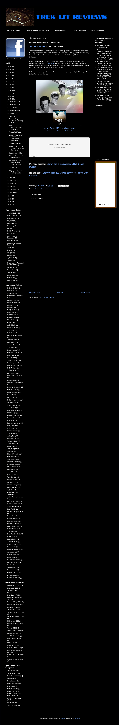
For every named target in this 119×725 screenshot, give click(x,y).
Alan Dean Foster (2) (14, 373)
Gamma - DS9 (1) (13, 645)
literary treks (39, 189)
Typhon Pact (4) (12, 258)
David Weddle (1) (13, 557)
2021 (10, 81)
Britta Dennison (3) (13, 342)
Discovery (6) (11, 226)
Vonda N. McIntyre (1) (14, 462)
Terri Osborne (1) (13, 477)
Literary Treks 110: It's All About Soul (16, 157)
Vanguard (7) (11, 252)
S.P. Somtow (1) (12, 531)
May (11, 180)
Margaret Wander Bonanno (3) (13, 306)
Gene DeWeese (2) (13, 345)
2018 (10, 90)
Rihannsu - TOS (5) (13, 588)
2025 (10, 69)
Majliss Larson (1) (13, 438)
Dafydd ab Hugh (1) (13, 288)
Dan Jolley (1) (12, 420)
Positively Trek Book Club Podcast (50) (14, 694)
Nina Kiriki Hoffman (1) (15, 410)
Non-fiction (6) (12, 686)
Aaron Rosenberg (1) (14, 506)
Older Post (85, 293)
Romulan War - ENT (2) (15, 648)
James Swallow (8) (13, 541)
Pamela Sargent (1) (13, 518)
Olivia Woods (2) (12, 565)
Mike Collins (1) (12, 320)
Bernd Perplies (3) (13, 487)
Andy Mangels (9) (13, 449)
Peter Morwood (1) (13, 469)
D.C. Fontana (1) (13, 368)
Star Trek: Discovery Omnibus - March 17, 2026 (104, 47)
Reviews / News (13, 31)
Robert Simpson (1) (13, 529)
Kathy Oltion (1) (12, 474)
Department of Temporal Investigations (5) (15, 264)
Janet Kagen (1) (12, 428)
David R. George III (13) (15, 387)
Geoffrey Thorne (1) (14, 544)
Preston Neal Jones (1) (15, 423)
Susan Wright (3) (13, 567)
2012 (10, 202)
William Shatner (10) (14, 524)
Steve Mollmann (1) (13, 467)
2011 (10, 205)
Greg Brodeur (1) (13, 310)
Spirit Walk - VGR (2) (14, 633)
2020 (10, 84)
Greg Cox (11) (12, 322)
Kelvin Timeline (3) (13, 231)
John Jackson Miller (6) (15, 464)
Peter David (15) (12, 333)
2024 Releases (61, 31)
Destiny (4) (11, 250)
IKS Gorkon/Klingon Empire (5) (14, 244)
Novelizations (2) (13, 681)
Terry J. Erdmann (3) (14, 360)
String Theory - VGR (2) (15, 630)
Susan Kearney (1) (13, 431)
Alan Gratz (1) (12, 397)
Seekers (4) (11, 255)
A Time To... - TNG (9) (14, 636)
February (13, 189)
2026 (10, 67)
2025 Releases (79, 31)
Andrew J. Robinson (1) (15, 501)
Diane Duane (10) (13, 355)
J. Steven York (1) (13, 575)
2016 (10, 96)
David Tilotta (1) (12, 547)
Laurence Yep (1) (13, 570)
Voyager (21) (11, 221)
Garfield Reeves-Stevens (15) (13, 493)
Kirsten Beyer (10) (13, 300)
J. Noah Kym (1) (12, 433)
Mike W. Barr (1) (12, 290)
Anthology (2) (11, 678)
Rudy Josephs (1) (13, 426)
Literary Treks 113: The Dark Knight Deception (15, 127)
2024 (10, 72)
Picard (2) (10, 228)
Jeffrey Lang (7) (12, 436)
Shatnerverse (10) (13, 272)
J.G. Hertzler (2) (12, 408)
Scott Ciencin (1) (12, 315)
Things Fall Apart (15, 132)
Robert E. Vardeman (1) (15, 549)
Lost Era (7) (11, 233)
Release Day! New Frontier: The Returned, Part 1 (15, 162)
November (13, 104)
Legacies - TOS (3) (13, 607)
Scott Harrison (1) (13, 402)
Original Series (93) (13, 213)
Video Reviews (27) (13, 673)
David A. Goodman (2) (14, 392)
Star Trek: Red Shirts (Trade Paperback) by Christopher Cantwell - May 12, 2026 (104, 90)
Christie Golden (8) (13, 389)
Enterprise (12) (12, 223)
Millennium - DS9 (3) (14, 621)
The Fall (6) (11, 260)
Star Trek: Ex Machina (37, 46)
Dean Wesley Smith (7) (15, 534)
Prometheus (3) (12, 270)
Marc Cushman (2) (13, 327)
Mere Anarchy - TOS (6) (15, 604)
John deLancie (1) (13, 340)
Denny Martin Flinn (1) (14, 365)
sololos (63, 718)
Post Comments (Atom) (46, 297)
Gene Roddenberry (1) (14, 504)
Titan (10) (10, 247)
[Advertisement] (59, 272)
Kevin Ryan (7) (12, 516)
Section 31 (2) (12, 267)
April (11, 183)
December (13, 101)
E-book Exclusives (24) (15, 676)
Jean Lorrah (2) (12, 443)
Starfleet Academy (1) (14, 280)
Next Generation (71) (14, 215)
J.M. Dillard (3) (12, 347)
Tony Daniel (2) (12, 330)
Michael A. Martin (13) (14, 454)
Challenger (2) (12, 278)
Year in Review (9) (13, 705)
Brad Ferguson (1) (13, 363)
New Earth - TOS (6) (14, 595)
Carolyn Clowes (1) (13, 317)
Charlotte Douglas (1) (14, 352)
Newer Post (34, 293)
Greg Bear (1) (12, 293)
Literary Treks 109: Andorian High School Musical (15, 172)
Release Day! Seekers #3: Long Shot (16, 120)
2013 (10, 199)
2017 (10, 93)
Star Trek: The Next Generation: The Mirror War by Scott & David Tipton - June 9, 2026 (104, 98)
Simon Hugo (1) (12, 413)
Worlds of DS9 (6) (13, 628)
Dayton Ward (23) (13, 554)
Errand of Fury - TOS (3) (15, 602)
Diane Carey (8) (12, 312)
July (11, 116)
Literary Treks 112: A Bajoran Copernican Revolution (16, 137)
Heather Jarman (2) (13, 418)
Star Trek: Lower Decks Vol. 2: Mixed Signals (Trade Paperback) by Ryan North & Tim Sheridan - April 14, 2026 (105, 55)
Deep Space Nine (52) (14, 218)
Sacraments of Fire (15, 153)
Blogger (77, 718)
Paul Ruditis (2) (12, 509)
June (11, 177)
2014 (10, 196)
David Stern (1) (12, 536)
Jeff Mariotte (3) (12, 451)
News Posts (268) (13, 691)
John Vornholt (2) (13, 552)
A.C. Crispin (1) (12, 325)
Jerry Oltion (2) (12, 472)
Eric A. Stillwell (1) (13, 539)
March (12, 186)
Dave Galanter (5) (13, 380)
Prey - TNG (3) (12, 643)
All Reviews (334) (13, 670)
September (13, 110)
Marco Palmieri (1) (13, 479)
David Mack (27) (12, 446)
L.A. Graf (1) (11, 395)
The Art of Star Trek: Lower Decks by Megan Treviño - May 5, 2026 (105, 83)
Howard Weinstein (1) (14, 560)
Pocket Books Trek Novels (37, 31)
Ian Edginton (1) (12, 358)
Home (60, 293)
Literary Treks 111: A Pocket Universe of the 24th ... (16, 148)
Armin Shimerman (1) (14, 526)
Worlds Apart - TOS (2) (15, 585)
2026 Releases (97, 31)
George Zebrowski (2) (14, 578)
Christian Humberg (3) (14, 415)
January (12, 192)
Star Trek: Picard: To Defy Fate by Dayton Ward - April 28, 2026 (104, 63)
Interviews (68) (12, 702)
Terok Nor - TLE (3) (13, 610)
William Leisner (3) (13, 441)
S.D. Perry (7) (12, 490)
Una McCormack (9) (14, 459)
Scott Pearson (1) (13, 482)
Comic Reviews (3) (13, 689)
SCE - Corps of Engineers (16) (12, 237)
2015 (10, 99)
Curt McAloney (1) (13, 456)
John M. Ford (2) (12, 370)
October (12, 107)
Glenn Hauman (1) (13, 405)
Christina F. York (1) (13, 572)
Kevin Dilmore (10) (13, 350)
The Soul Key (13, 167)
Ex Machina (50, 63)
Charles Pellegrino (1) (14, 485)
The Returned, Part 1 (16, 143)
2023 (10, 75)
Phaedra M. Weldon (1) (15, 562)
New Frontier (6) (12, 240)
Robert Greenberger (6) (15, 400)
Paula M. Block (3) (13, 303)
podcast (46, 189)
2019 (10, 87)
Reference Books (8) (14, 683)
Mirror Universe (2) (13, 275)
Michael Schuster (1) (14, 521)
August (12, 113)
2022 (10, 78)
